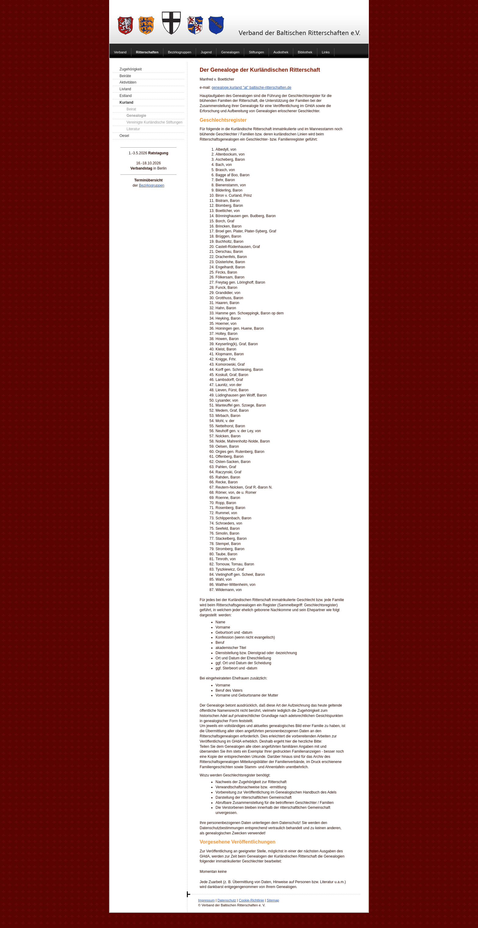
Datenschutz (226, 900)
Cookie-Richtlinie (251, 900)
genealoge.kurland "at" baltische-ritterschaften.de (251, 87)
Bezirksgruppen (151, 185)
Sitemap (273, 900)
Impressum (206, 900)
